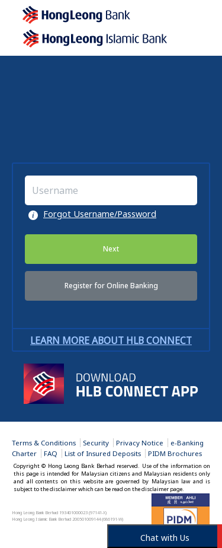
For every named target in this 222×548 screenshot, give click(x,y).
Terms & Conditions (44, 442)
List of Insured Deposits (103, 453)
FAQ (50, 453)
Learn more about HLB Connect (111, 340)
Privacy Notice (139, 442)
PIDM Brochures (175, 453)
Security (96, 442)
